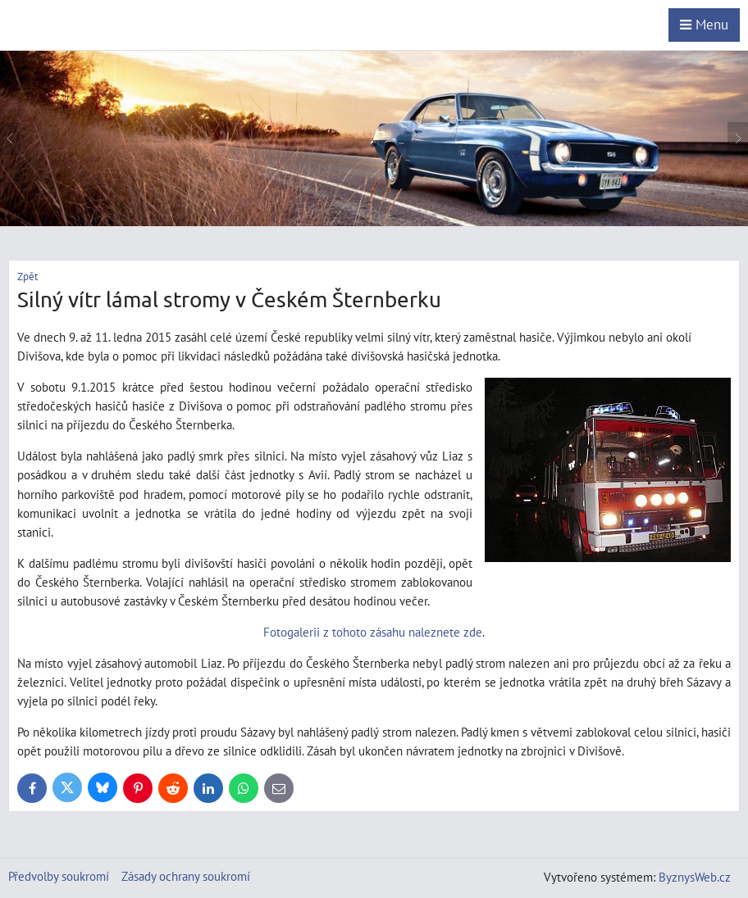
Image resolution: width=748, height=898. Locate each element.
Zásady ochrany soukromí (185, 876)
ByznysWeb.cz (695, 877)
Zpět (27, 276)
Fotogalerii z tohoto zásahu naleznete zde (372, 632)
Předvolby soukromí (58, 876)
